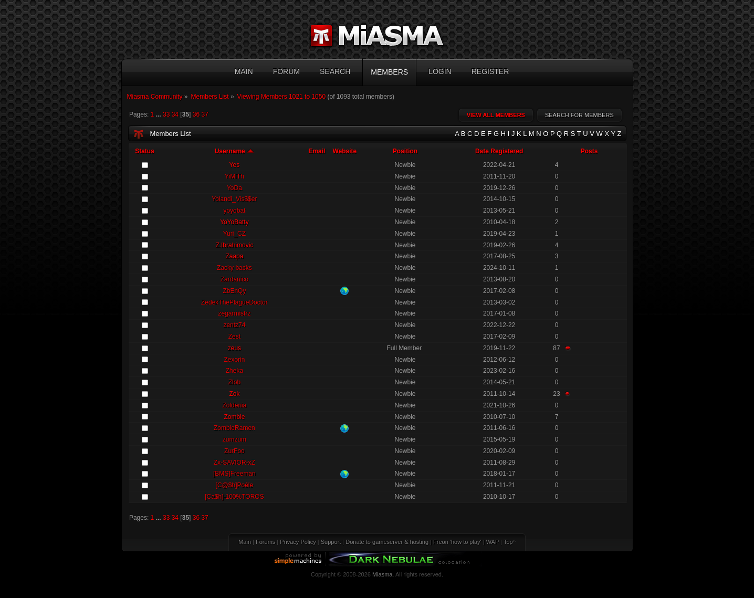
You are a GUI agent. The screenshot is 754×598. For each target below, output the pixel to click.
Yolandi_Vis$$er (234, 199)
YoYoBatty (234, 222)
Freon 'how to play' (457, 542)
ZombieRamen (234, 428)
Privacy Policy (298, 542)
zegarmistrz (234, 313)
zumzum (234, 439)
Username (234, 151)
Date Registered (499, 151)
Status (144, 151)
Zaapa (234, 256)
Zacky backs (234, 267)
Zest (234, 336)
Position (405, 151)
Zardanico (234, 279)
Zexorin (234, 359)
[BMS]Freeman (234, 473)
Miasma (382, 574)
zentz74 (234, 325)
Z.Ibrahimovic (234, 245)
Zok (234, 393)
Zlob (234, 382)
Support (331, 542)
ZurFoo (234, 451)
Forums (265, 542)
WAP (492, 542)
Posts (589, 151)
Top (508, 542)
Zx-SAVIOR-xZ (234, 462)
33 (166, 114)
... (159, 114)
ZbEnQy (234, 291)
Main (244, 542)
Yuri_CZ (234, 233)
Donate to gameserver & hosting (386, 542)
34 (175, 114)
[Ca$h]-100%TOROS (234, 496)
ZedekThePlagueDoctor (234, 302)
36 (196, 114)
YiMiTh (234, 176)
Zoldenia (234, 405)
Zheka (234, 370)
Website (344, 151)
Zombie (234, 417)
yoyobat (234, 210)
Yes (234, 165)
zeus (234, 348)
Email (316, 151)
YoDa (234, 188)
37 (204, 114)
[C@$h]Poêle (235, 485)
